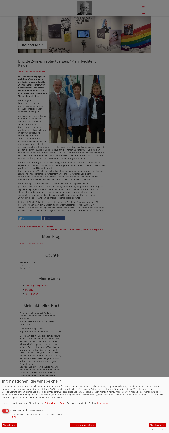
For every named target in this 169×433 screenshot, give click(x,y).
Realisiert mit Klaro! (159, 430)
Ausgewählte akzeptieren (83, 425)
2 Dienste (15, 417)
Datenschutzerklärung (55, 403)
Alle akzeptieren (157, 425)
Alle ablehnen (9, 425)
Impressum (102, 403)
